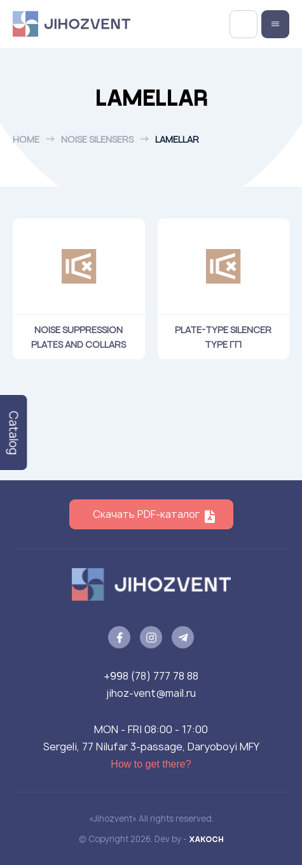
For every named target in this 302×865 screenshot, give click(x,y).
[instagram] (151, 637)
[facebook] (119, 637)
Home (26, 139)
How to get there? (151, 764)
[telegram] (183, 637)
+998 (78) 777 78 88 (151, 676)
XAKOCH (206, 839)
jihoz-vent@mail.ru (151, 693)
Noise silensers (97, 139)
